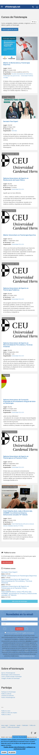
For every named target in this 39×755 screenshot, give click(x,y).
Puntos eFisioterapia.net (8, 697)
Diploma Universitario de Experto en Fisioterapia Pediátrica (15, 289)
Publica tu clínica (6, 714)
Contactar (12, 725)
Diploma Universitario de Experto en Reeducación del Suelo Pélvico (15, 179)
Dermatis (14, 131)
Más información (7, 562)
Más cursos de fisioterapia (19, 601)
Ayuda (18, 725)
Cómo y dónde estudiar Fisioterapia (11, 676)
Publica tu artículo (6, 694)
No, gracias (12, 752)
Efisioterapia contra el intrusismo (10, 674)
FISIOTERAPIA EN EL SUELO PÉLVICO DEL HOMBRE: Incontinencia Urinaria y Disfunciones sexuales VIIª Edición (18, 513)
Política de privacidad (13, 727)
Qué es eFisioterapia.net (8, 673)
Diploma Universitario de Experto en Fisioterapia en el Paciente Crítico (15, 457)
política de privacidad (28, 633)
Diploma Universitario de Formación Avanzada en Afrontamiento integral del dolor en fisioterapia (19, 401)
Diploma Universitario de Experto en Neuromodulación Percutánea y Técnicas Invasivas (18, 344)
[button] (37, 7)
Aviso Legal (4, 725)
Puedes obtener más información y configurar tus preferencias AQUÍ (19, 748)
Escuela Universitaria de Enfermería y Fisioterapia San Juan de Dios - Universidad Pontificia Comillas (18, 75)
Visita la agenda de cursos (9, 29)
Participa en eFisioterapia (8, 692)
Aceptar (4, 752)
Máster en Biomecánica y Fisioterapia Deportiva (16, 63)
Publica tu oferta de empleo (9, 712)
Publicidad (25, 725)
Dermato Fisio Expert (10, 121)
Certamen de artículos (7, 695)
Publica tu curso (5, 711)
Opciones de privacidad (19, 737)
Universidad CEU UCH (18, 189)
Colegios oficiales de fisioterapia (10, 678)
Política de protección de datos (27, 656)
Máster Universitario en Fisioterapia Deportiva (19, 235)
